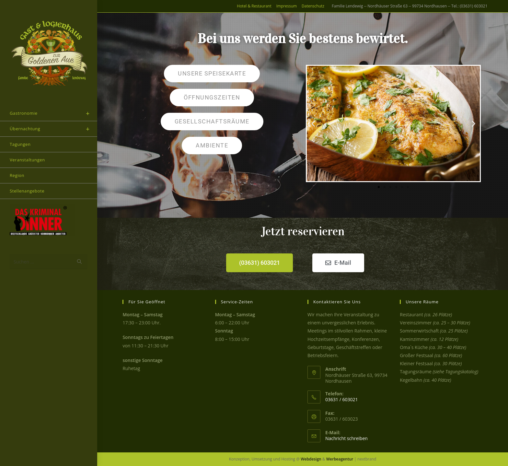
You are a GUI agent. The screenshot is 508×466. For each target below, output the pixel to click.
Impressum (286, 6)
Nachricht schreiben (346, 438)
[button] (313, 123)
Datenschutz (313, 6)
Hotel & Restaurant (254, 6)
